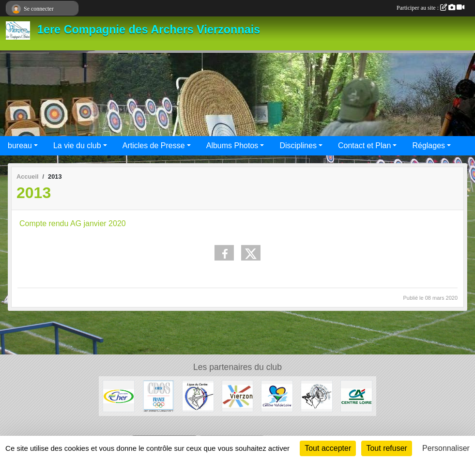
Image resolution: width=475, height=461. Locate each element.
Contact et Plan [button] (364, 145)
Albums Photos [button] (232, 145)
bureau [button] (20, 145)
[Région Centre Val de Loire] (277, 395)
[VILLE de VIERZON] (238, 395)
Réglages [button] (428, 145)
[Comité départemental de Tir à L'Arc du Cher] (317, 395)
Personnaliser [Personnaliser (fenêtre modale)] (446, 448)
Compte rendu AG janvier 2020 (72, 223)
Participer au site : (430, 7)
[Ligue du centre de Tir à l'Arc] (198, 395)
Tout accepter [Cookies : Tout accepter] (328, 448)
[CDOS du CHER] (158, 395)
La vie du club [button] (77, 145)
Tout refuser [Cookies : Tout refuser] (386, 448)
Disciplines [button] (297, 145)
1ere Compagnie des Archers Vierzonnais (148, 29)
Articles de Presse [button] (154, 145)
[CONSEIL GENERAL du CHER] (119, 395)
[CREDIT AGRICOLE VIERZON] (356, 395)
